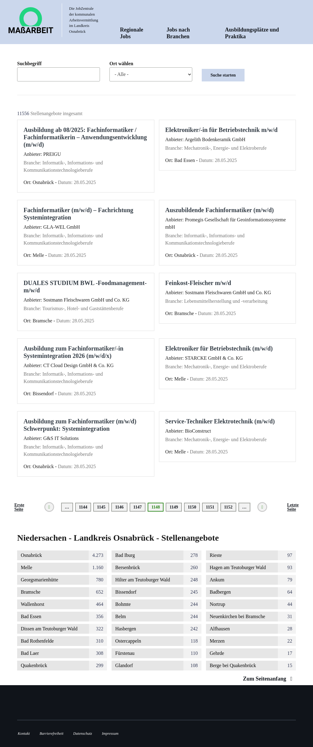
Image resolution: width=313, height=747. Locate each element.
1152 (228, 507)
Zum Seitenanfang (269, 679)
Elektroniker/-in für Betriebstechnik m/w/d (221, 129)
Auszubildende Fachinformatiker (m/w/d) (219, 210)
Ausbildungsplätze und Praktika (252, 33)
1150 (192, 507)
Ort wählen (121, 63)
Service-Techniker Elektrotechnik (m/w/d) (220, 421)
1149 (174, 507)
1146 (119, 507)
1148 (157, 508)
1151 (210, 507)
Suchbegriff (29, 63)
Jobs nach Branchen (178, 33)
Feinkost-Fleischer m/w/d (198, 283)
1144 (83, 507)
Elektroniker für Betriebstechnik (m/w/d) (219, 348)
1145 (101, 507)
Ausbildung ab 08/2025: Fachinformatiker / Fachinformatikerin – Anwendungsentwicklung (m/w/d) (85, 137)
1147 (137, 507)
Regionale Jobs (131, 33)
